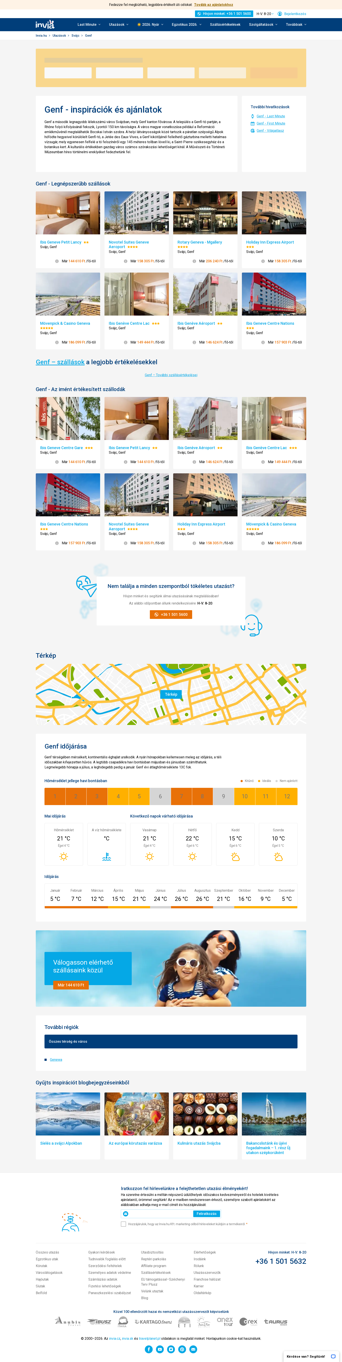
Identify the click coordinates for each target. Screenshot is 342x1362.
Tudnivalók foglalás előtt (107, 1259)
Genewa (56, 1060)
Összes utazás (47, 1252)
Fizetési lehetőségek (104, 1286)
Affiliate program (153, 1266)
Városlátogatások (49, 1273)
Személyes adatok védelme (109, 1273)
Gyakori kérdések (101, 1252)
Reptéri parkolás (153, 1259)
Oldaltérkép (202, 1293)
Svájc (76, 35)
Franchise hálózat (207, 1279)
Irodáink (200, 1259)
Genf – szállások (60, 362)
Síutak (40, 1286)
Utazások (60, 35)
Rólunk (199, 1266)
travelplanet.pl (149, 1338)
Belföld (41, 1293)
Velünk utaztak (152, 1291)
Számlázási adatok (102, 1279)
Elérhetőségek (205, 1252)
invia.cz (114, 1338)
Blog (144, 1298)
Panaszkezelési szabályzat (109, 1293)
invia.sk (127, 1338)
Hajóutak (42, 1279)
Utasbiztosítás (152, 1252)
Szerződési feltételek (105, 1266)
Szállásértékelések (225, 24)
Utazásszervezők (207, 1273)
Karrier (199, 1286)
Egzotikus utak (47, 1259)
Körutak (41, 1266)
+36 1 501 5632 (280, 1261)
